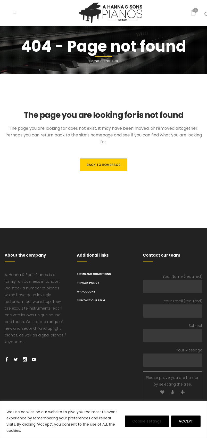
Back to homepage (103, 165)
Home (94, 60)
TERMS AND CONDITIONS (94, 274)
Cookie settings (147, 421)
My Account (86, 292)
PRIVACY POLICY (88, 283)
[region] (103, 419)
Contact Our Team (91, 300)
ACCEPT (186, 421)
